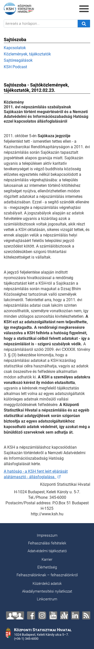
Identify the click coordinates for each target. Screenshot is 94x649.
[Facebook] (31, 615)
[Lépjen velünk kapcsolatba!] (15, 615)
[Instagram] (42, 615)
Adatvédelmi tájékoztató (47, 551)
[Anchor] (64, 615)
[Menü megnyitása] (84, 9)
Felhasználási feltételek (47, 543)
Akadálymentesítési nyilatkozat (47, 591)
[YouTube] (53, 615)
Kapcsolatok (15, 47)
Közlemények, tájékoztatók (27, 54)
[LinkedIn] (75, 615)
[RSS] (86, 615)
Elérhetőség (47, 567)
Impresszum (47, 535)
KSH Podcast (15, 66)
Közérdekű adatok (47, 583)
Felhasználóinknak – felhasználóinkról (47, 575)
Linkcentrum (47, 599)
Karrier (47, 559)
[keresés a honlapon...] (40, 23)
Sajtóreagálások (18, 60)
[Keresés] (83, 23)
